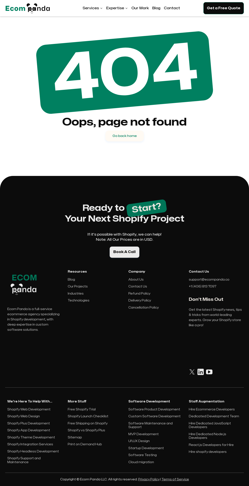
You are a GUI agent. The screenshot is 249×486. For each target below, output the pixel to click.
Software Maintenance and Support (150, 425)
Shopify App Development (28, 430)
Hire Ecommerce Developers (212, 409)
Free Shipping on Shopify (88, 423)
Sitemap (75, 437)
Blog (71, 279)
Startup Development (146, 448)
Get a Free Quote (223, 8)
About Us (136, 279)
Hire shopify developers (208, 451)
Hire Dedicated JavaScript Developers (210, 425)
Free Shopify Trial (82, 409)
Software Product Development (154, 409)
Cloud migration (141, 462)
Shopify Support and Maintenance (24, 460)
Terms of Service (175, 479)
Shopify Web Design (23, 416)
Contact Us (137, 286)
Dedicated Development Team (214, 416)
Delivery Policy (139, 300)
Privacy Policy (149, 479)
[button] (93, 8)
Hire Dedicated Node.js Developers (207, 436)
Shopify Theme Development (31, 437)
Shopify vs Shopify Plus (86, 430)
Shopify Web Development (29, 409)
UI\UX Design (139, 441)
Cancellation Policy (143, 307)
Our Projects (78, 286)
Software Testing (142, 455)
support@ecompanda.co (209, 279)
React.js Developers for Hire (211, 445)
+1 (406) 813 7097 (202, 286)
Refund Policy (139, 293)
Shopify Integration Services (30, 444)
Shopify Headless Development (33, 451)
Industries (76, 293)
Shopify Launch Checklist (88, 416)
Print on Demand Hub (85, 444)
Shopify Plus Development (28, 423)
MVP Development (143, 434)
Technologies (78, 300)
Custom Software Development (154, 416)
